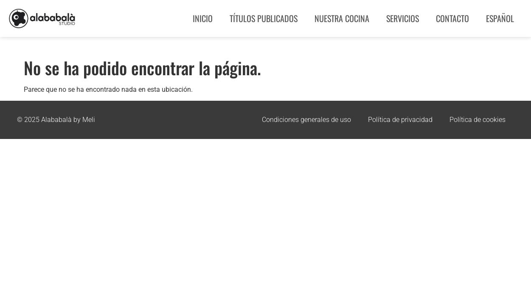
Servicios (402, 18)
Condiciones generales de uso (306, 120)
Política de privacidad (400, 120)
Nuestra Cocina (342, 18)
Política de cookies (478, 120)
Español (500, 18)
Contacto (452, 18)
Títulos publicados (264, 18)
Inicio (203, 18)
